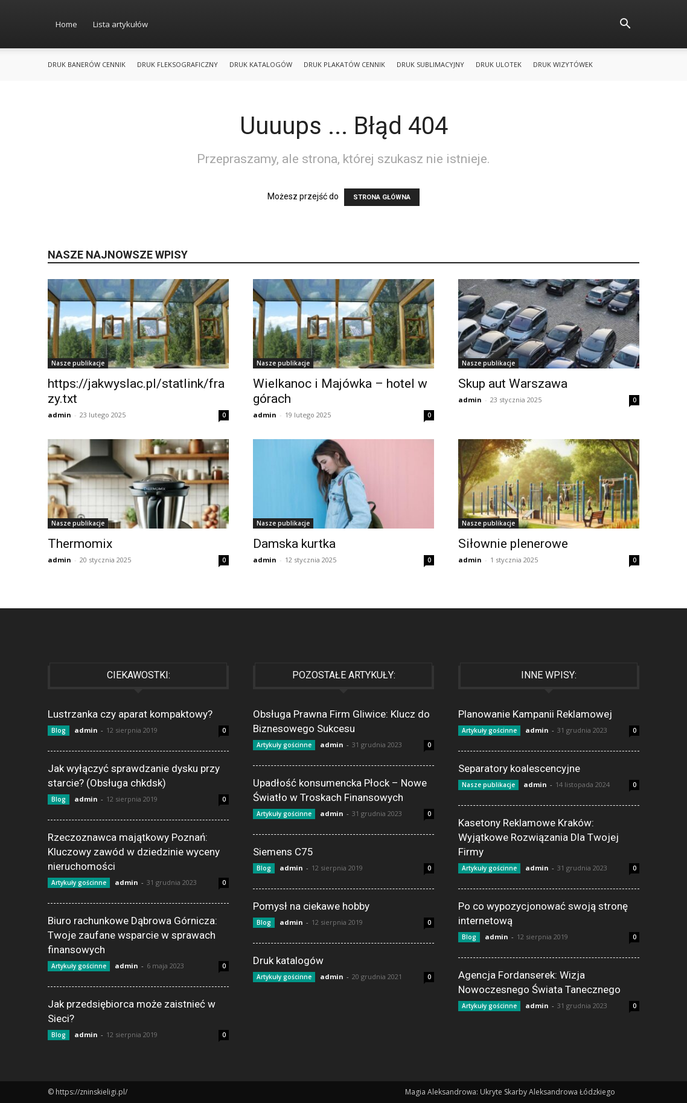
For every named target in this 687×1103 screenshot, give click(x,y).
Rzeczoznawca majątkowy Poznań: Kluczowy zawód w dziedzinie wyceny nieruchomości (134, 851)
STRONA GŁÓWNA (382, 197)
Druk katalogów (260, 64)
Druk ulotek (499, 64)
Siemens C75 (283, 852)
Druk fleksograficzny (177, 64)
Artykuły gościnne (78, 882)
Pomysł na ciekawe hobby (311, 906)
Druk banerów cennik (87, 64)
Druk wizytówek (563, 64)
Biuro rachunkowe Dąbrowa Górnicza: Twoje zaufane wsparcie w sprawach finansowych (132, 935)
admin (59, 414)
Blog (58, 730)
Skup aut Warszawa (512, 383)
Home (66, 24)
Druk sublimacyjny (430, 64)
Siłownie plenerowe (513, 543)
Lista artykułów (120, 24)
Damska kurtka (294, 543)
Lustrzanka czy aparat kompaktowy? (130, 714)
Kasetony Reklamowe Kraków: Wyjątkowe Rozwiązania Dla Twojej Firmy (538, 837)
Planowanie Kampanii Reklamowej (535, 714)
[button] (624, 25)
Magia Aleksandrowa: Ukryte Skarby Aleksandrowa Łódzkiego (510, 1092)
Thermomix (80, 543)
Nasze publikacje (77, 363)
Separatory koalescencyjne (519, 768)
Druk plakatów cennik (344, 64)
